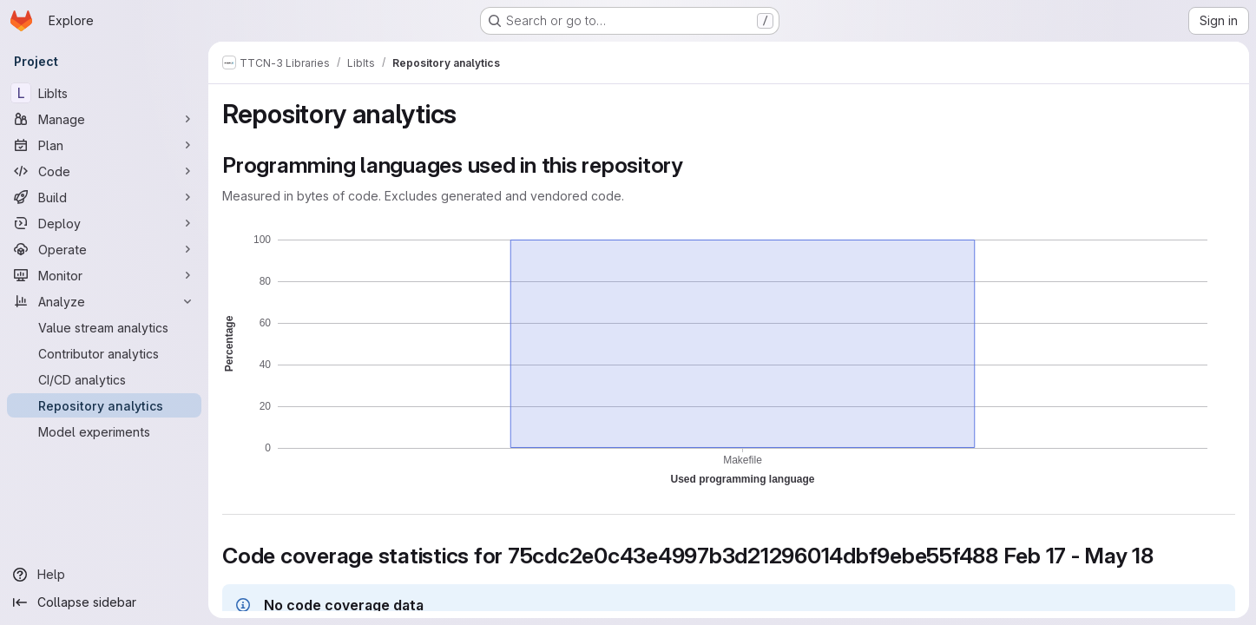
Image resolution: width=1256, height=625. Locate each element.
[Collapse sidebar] (104, 602)
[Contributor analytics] (104, 353)
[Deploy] (104, 223)
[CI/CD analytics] (104, 379)
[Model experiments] (104, 431)
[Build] (104, 197)
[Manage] (104, 119)
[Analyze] (104, 301)
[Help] (104, 574)
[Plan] (104, 145)
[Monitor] (104, 275)
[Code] (104, 171)
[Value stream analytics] (104, 327)
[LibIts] (104, 93)
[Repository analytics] (104, 405)
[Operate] (104, 249)
